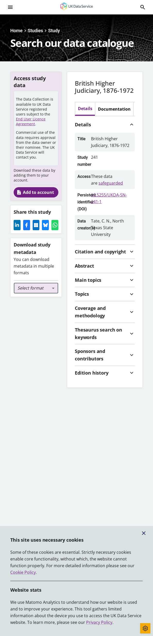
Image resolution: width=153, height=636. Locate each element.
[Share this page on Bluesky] (45, 225)
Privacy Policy (99, 622)
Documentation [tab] (114, 109)
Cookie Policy (23, 572)
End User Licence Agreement (31, 121)
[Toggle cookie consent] (145, 628)
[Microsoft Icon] (36, 225)
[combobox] (36, 288)
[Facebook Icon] (26, 225)
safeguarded (110, 183)
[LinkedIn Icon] (17, 225)
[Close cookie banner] (144, 533)
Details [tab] (85, 108)
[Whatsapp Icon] (54, 225)
